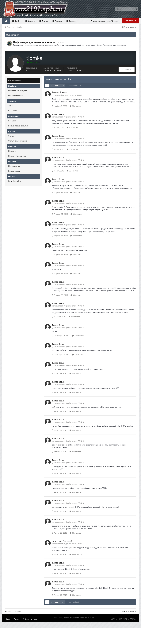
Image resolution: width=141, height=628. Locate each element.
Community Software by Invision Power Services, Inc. (74, 617)
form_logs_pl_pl (14, 181)
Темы (10, 106)
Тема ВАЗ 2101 (120, 619)
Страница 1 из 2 (74, 85)
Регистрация (130, 20)
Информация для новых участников (34, 42)
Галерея (58, 21)
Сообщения (13, 110)
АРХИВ (79, 95)
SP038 (132, 619)
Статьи (44, 21)
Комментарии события (18, 126)
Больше (71, 21)
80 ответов (75, 106)
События (12, 121)
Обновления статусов (17, 90)
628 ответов (76, 554)
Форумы (31, 21)
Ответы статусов (15, 95)
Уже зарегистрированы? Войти (105, 21)
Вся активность (15, 80)
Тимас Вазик (59, 92)
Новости (12, 151)
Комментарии (14, 171)
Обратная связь (30, 619)
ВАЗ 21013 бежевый (62, 541)
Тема (17, 619)
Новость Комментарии (18, 156)
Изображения (14, 166)
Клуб (18, 21)
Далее (57, 85)
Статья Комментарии (17, 141)
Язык (9, 619)
